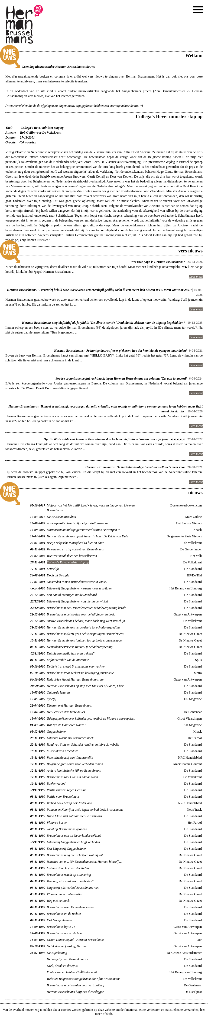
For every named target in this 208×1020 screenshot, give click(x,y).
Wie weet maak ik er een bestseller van (72, 556)
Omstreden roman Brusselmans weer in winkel (77, 582)
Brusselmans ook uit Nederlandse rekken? (74, 836)
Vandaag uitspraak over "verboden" (70, 881)
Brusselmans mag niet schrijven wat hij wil (75, 855)
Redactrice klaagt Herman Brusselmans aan (76, 679)
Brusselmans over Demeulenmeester (70, 907)
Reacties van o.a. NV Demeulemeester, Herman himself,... (84, 862)
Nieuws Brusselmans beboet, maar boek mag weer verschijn (86, 621)
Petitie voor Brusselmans (63, 796)
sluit (109, 1014)
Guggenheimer (56, 731)
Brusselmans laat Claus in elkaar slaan (72, 777)
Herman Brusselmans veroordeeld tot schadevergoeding (83, 627)
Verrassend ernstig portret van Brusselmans (75, 549)
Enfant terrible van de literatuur (68, 660)
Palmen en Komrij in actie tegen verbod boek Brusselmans (85, 809)
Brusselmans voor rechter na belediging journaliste (80, 673)
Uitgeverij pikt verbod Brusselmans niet (73, 888)
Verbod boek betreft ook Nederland (69, 803)
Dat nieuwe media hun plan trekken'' (71, 653)
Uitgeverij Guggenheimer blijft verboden (73, 842)
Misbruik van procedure (62, 751)
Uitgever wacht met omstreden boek (70, 738)
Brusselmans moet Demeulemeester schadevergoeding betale (86, 608)
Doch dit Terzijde (58, 575)
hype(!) (51, 699)
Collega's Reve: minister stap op (68, 562)
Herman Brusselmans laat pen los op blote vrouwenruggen (85, 640)
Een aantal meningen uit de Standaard (72, 595)
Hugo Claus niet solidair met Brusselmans (74, 816)
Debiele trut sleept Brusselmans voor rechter (76, 666)
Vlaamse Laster (57, 823)
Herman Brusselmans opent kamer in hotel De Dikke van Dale (87, 536)
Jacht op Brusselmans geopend (67, 829)
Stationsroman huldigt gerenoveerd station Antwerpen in (83, 530)
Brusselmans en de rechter (64, 914)
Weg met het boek (58, 901)
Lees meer (196, 276)
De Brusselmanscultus (61, 517)
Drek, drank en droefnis (62, 966)
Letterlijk (53, 569)
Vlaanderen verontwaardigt (65, 894)
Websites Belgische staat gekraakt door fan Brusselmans (83, 979)
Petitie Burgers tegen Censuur (66, 790)
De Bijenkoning (57, 953)
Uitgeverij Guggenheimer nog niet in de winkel (77, 601)
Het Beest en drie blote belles (66, 712)
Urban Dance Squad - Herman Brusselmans (75, 940)
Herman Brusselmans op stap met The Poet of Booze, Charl (86, 686)
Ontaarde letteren (58, 692)
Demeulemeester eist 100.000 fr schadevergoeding (80, 647)
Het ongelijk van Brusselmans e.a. (69, 959)
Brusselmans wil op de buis (64, 933)
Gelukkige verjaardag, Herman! (68, 946)
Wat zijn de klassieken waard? (66, 725)
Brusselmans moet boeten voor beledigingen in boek (81, 614)
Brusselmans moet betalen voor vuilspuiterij (75, 985)
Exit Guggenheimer (59, 920)
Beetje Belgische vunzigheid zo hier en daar (75, 543)
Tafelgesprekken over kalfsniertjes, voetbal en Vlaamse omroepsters (91, 718)
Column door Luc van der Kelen (68, 868)
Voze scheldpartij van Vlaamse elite (70, 757)
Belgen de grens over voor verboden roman (75, 764)
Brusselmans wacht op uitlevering (69, 875)
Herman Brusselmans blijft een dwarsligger (75, 992)
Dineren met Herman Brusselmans (69, 705)
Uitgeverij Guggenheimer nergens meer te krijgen (79, 588)
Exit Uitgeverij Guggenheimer (66, 849)
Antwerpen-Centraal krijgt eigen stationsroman (78, 523)
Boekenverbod (56, 783)
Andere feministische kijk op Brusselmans (74, 770)
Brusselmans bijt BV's (61, 927)
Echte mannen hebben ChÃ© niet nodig (73, 972)
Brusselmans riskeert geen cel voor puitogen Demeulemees (85, 634)
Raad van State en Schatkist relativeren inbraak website (83, 744)
